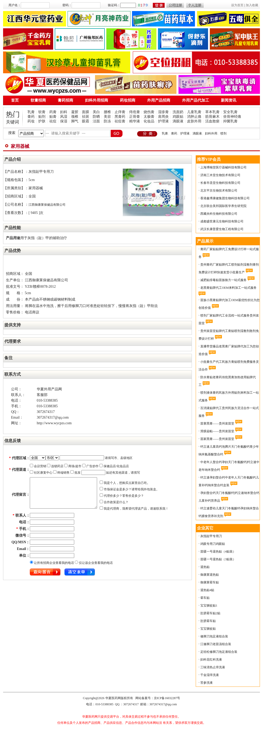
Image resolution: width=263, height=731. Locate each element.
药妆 (31, 121)
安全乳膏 (230, 112)
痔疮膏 (134, 112)
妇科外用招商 (96, 100)
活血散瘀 (212, 121)
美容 (107, 117)
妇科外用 (211, 133)
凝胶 (74, 112)
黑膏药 (120, 117)
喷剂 (223, 133)
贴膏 (53, 117)
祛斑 (85, 117)
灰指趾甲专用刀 (211, 536)
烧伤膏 (149, 112)
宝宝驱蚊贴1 (208, 605)
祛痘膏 (120, 121)
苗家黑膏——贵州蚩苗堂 (217, 439)
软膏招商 (38, 100)
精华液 (134, 121)
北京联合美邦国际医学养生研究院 (223, 206)
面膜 (85, 112)
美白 (96, 112)
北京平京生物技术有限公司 (218, 190)
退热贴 (205, 567)
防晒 (96, 117)
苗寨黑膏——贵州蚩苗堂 (217, 423)
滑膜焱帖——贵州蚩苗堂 (217, 431)
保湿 (63, 121)
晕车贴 (205, 598)
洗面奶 (178, 112)
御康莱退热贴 (209, 574)
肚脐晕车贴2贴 (210, 613)
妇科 (63, 112)
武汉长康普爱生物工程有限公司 (221, 229)
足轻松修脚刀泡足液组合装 (218, 652)
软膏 (41, 112)
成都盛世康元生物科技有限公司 (221, 221)
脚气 (74, 121)
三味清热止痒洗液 (212, 667)
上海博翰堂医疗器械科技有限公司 (223, 167)
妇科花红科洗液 (211, 659)
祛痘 (53, 121)
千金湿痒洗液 (209, 675)
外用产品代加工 (195, 100)
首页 (15, 100)
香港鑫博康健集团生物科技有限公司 (225, 198)
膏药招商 (65, 100)
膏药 (31, 117)
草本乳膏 (212, 112)
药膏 (53, 112)
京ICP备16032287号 (167, 698)
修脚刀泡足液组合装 (214, 636)
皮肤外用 (194, 121)
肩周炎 (163, 117)
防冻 (107, 121)
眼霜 (85, 121)
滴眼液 (178, 121)
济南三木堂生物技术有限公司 (220, 175)
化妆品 (149, 121)
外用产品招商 (158, 100)
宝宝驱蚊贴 (208, 628)
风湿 (63, 117)
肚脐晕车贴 (208, 621)
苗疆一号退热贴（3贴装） (218, 559)
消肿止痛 (194, 117)
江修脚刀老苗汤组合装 (215, 644)
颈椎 (74, 117)
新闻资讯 (228, 100)
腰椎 (107, 112)
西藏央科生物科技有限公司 (218, 213)
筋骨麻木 (212, 117)
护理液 (163, 121)
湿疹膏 (163, 112)
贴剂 (41, 117)
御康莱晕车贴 (209, 582)
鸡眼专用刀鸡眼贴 (212, 544)
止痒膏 (120, 112)
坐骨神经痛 (232, 117)
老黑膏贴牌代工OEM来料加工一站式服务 (228, 288)
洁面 (96, 121)
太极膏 (149, 117)
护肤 (41, 121)
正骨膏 (134, 117)
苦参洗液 (206, 682)
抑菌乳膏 (230, 121)
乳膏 (31, 112)
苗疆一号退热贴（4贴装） (218, 551)
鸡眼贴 (178, 117)
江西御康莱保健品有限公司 (47, 204)
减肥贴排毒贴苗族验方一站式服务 (223, 280)
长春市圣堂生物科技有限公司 (220, 183)
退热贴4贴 (207, 590)
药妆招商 (127, 100)
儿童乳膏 (194, 112)
